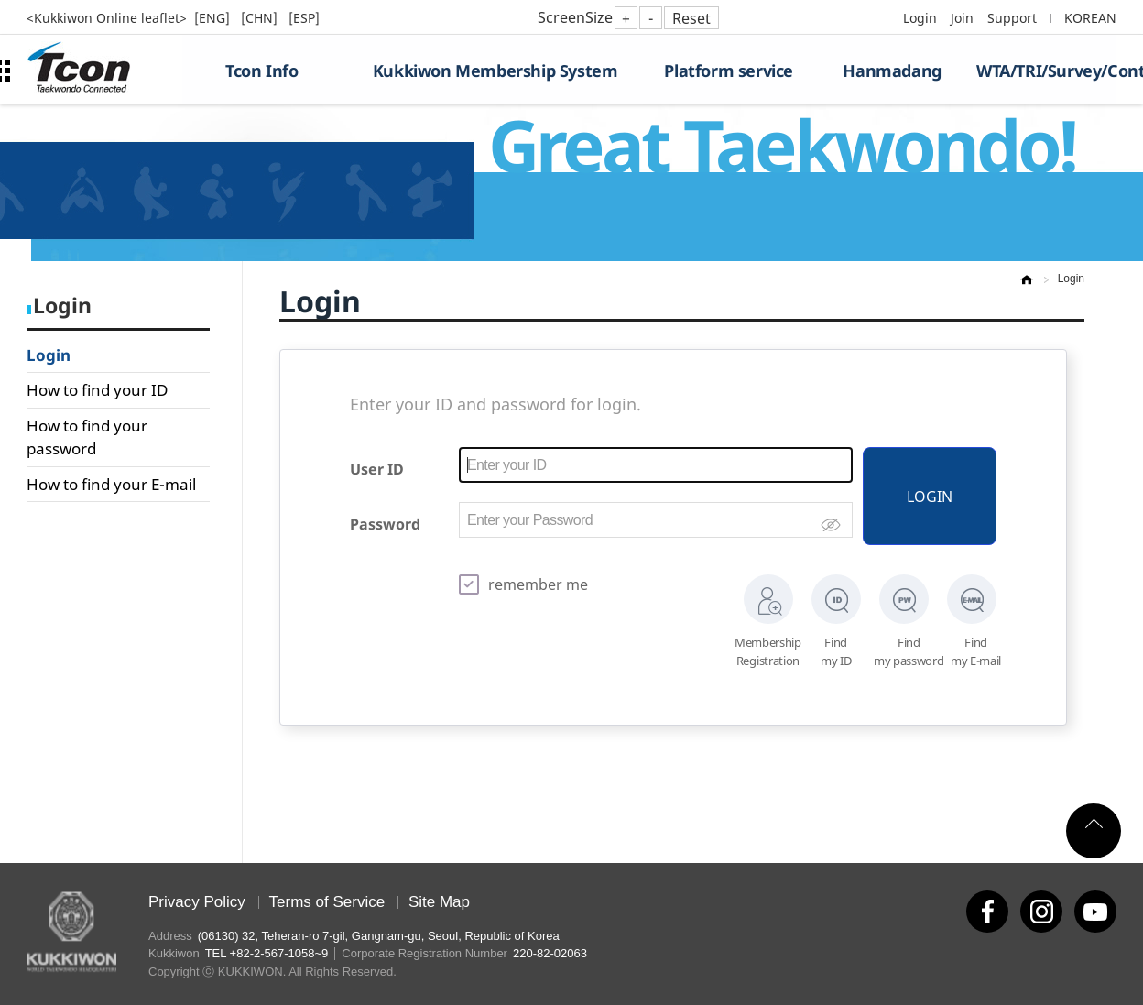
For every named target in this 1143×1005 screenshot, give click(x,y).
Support (1012, 18)
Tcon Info (261, 71)
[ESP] (304, 18)
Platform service (728, 71)
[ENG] (214, 18)
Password (385, 524)
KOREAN (1090, 18)
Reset (691, 18)
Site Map (439, 902)
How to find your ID (97, 389)
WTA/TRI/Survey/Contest (1046, 71)
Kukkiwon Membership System (495, 71)
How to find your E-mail (111, 484)
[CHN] (261, 18)
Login (920, 18)
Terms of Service (327, 902)
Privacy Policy (196, 902)
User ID (377, 469)
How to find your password (87, 437)
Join (962, 18)
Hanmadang (892, 71)
